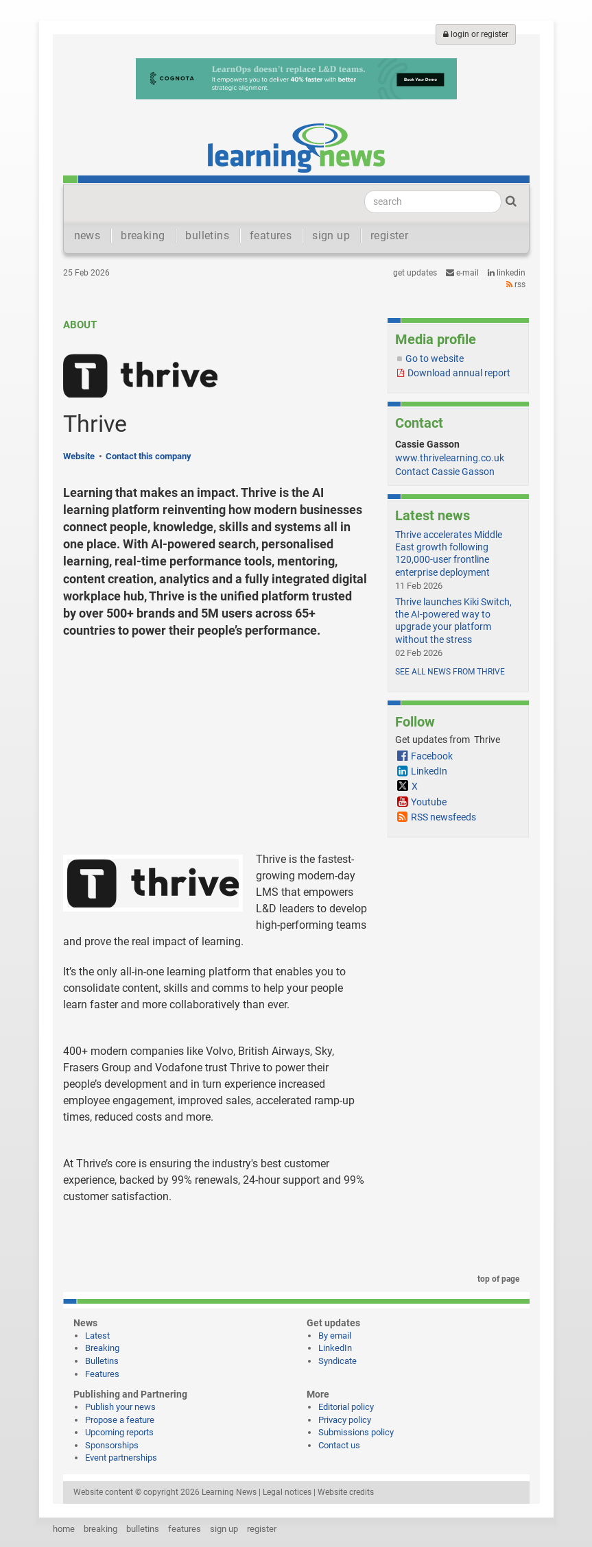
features (271, 235)
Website (79, 456)
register (389, 235)
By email (334, 1335)
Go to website (434, 358)
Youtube (429, 801)
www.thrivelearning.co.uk (449, 457)
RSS (515, 284)
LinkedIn (506, 273)
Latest (97, 1335)
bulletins (207, 235)
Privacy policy (344, 1420)
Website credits (346, 1492)
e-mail (462, 273)
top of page (496, 1279)
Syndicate (337, 1361)
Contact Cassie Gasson (445, 471)
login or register (475, 34)
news (87, 235)
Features (102, 1374)
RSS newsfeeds (443, 817)
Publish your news (120, 1407)
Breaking (102, 1348)
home (64, 1529)
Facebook (432, 756)
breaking (143, 235)
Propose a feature (119, 1420)
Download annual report (458, 372)
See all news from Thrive (450, 672)
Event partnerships (121, 1457)
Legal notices (287, 1492)
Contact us (339, 1445)
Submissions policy (356, 1432)
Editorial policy (346, 1407)
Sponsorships (112, 1445)
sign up (331, 235)
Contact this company (148, 456)
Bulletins (102, 1361)
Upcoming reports (119, 1432)
